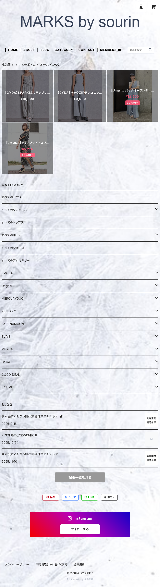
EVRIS (6, 336)
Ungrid (7, 286)
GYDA (6, 362)
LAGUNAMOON (13, 324)
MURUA (7, 349)
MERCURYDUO (13, 298)
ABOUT (29, 50)
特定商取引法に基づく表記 (52, 564)
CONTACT (86, 50)
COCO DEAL (11, 374)
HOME (13, 50)
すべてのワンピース (14, 209)
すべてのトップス (13, 222)
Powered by (80, 579)
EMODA (7, 273)
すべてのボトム (26, 64)
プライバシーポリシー (17, 564)
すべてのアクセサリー (16, 260)
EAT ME (7, 387)
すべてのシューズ (13, 248)
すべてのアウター (13, 197)
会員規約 (79, 564)
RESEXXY (9, 311)
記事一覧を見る (80, 477)
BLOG (44, 50)
